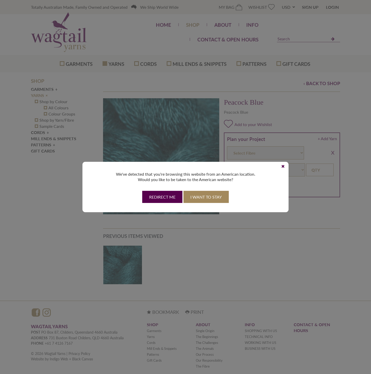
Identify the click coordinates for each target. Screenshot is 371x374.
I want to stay (206, 197)
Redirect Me (162, 197)
